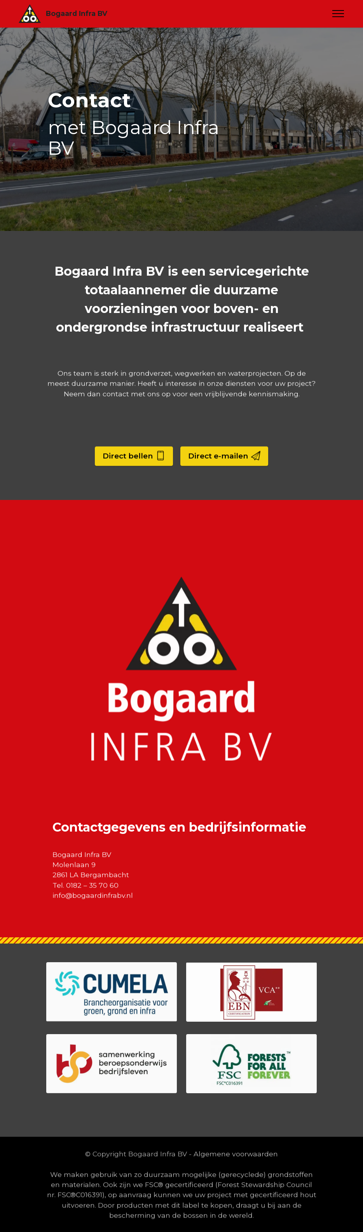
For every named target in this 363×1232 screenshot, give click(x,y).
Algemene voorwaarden (236, 1167)
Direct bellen (134, 470)
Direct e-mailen (224, 470)
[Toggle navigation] (338, 13)
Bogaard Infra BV (76, 13)
